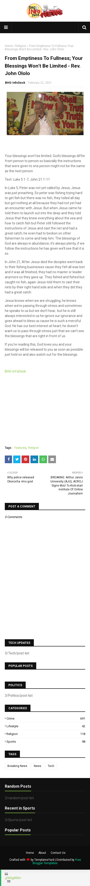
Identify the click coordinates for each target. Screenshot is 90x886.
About (42, 852)
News (37, 766)
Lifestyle (45, 726)
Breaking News (17, 766)
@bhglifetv (13, 878)
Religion (20, 46)
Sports (45, 741)
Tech (51, 766)
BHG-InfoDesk (15, 82)
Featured (20, 447)
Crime (45, 718)
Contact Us (58, 852)
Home (9, 46)
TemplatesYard (44, 859)
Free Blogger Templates (57, 861)
